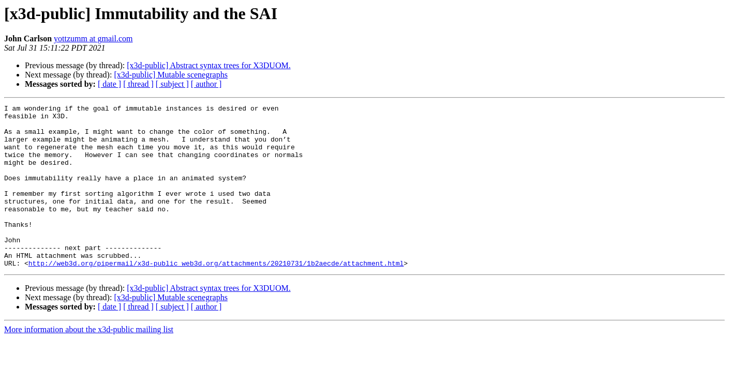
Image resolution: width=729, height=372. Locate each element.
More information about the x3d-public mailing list (88, 362)
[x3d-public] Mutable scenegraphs (170, 74)
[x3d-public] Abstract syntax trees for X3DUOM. (208, 65)
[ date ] (109, 84)
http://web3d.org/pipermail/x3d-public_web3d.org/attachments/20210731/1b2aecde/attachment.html (216, 295)
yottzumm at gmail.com (93, 38)
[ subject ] (172, 84)
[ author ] (206, 84)
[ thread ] (138, 84)
